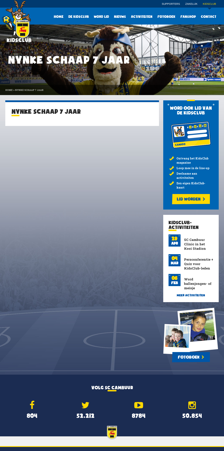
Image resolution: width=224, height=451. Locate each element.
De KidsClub (78, 16)
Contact (208, 16)
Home (58, 16)
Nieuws (120, 16)
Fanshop (188, 16)
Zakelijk (191, 3)
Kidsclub (209, 5)
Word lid (101, 16)
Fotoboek (166, 16)
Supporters (171, 3)
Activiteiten (141, 16)
